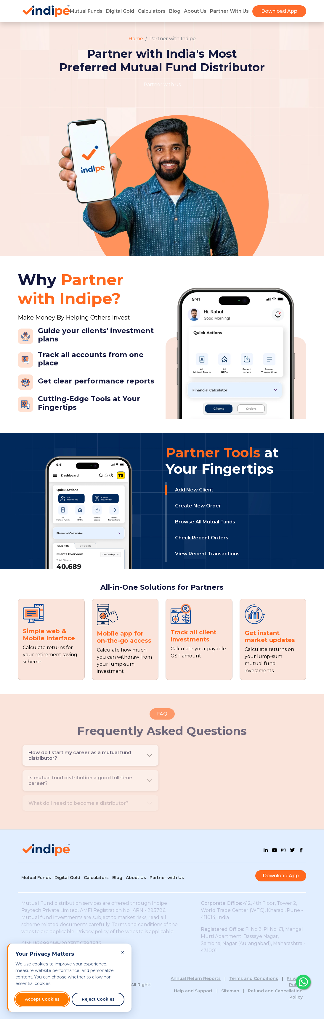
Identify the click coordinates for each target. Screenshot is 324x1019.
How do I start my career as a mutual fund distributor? (79, 755)
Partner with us (162, 84)
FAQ (162, 714)
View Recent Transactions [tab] (207, 554)
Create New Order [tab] (198, 506)
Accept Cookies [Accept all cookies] (42, 999)
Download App (279, 11)
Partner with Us (167, 877)
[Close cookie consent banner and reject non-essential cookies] (122, 952)
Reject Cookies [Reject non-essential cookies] (98, 999)
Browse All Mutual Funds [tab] (205, 522)
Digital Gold (120, 11)
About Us (195, 11)
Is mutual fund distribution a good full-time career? (80, 780)
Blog (174, 11)
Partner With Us (229, 11)
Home (136, 38)
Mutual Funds (86, 11)
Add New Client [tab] (194, 490)
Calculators (152, 11)
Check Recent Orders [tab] (201, 538)
